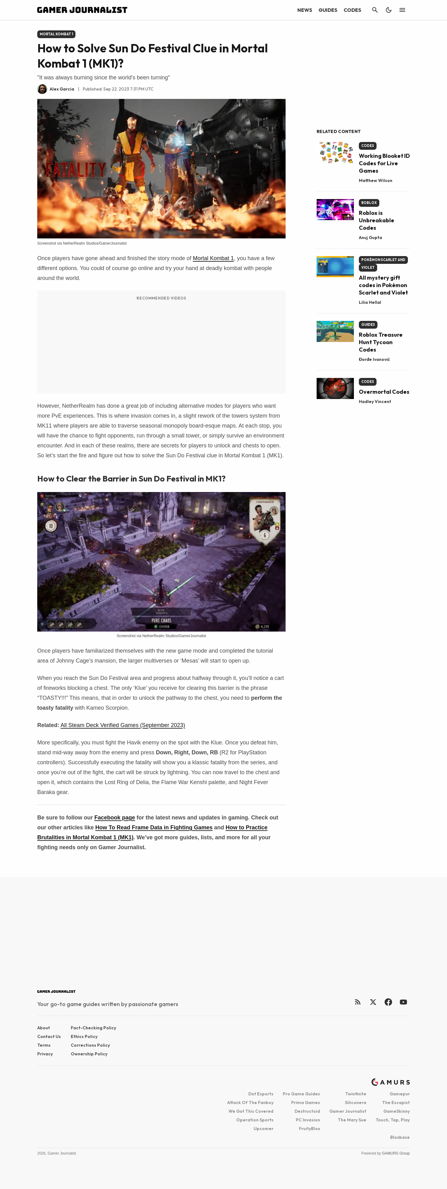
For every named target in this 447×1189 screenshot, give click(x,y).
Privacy (45, 1054)
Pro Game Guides (301, 1094)
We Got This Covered (250, 1111)
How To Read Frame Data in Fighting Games (154, 827)
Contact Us (49, 1036)
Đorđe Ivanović (374, 359)
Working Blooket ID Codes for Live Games (384, 163)
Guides (327, 10)
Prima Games (305, 1102)
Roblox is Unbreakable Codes (376, 220)
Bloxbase (400, 1137)
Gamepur (400, 1094)
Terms (44, 1045)
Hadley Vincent (375, 401)
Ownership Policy (89, 1054)
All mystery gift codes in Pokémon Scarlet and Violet (383, 285)
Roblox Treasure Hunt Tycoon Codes (381, 342)
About (43, 1028)
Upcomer (263, 1128)
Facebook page (114, 817)
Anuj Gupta (370, 237)
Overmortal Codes (384, 391)
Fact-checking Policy (93, 1028)
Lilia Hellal (370, 302)
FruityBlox (309, 1128)
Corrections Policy (90, 1045)
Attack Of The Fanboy (250, 1102)
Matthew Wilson (375, 180)
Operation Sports (254, 1120)
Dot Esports (260, 1094)
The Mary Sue (352, 1120)
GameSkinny (396, 1111)
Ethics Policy (84, 1036)
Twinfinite (355, 1094)
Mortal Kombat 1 (213, 258)
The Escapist (396, 1102)
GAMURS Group (396, 1153)
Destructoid (307, 1111)
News (304, 10)
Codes (352, 10)
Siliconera (355, 1102)
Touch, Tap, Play (393, 1120)
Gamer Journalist (347, 1111)
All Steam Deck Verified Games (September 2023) (123, 725)
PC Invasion (308, 1120)
